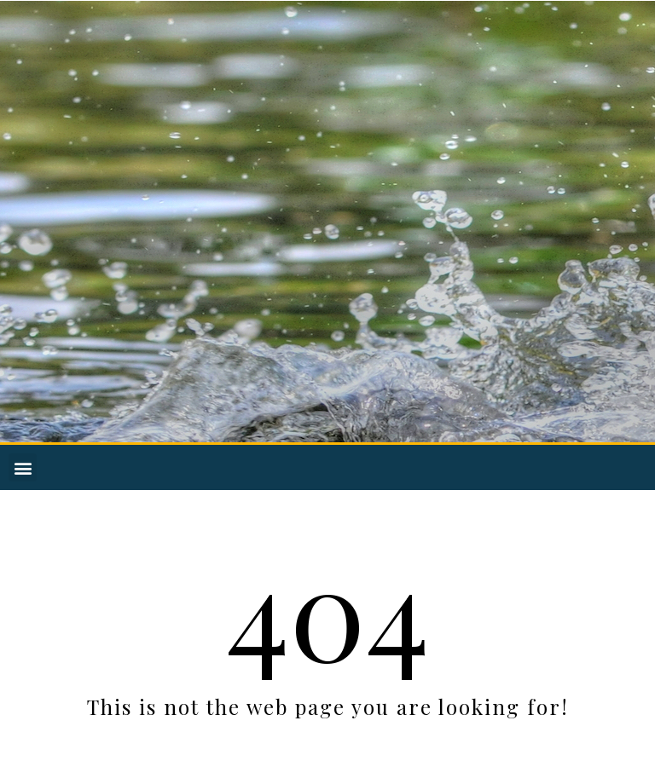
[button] (23, 467)
